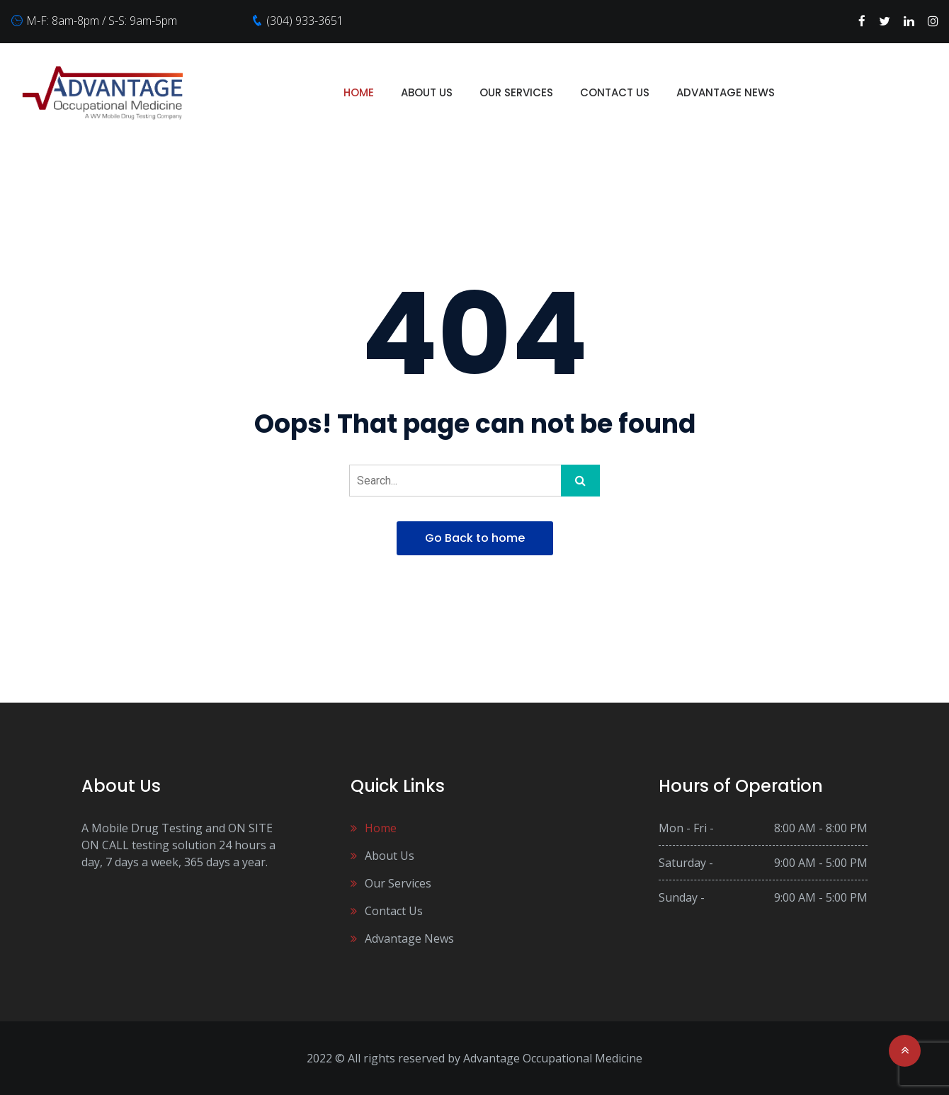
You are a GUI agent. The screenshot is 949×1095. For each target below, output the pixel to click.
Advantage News (725, 92)
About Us (427, 92)
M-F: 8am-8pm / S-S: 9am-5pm (101, 20)
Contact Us (614, 92)
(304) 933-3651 (304, 20)
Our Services (516, 92)
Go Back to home (475, 538)
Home (358, 92)
